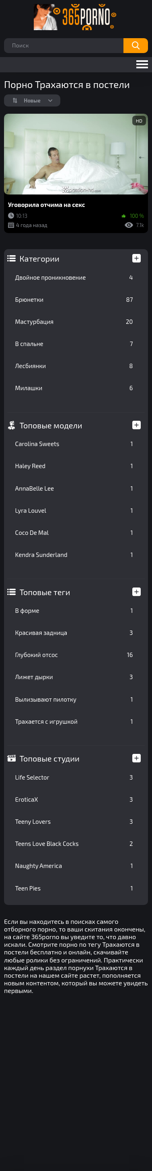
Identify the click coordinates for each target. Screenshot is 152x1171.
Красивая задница (74, 632)
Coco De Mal (74, 532)
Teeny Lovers (74, 821)
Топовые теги (45, 592)
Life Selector (74, 777)
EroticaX (74, 799)
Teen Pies (74, 888)
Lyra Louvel (74, 510)
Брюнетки (74, 299)
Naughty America (74, 865)
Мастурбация (74, 321)
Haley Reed (74, 465)
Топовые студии (50, 758)
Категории (40, 258)
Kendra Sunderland (74, 554)
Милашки (74, 387)
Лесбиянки (74, 365)
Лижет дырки (74, 676)
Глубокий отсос (74, 654)
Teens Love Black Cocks (74, 843)
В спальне (74, 343)
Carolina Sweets (74, 443)
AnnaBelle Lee (74, 488)
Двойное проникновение (74, 277)
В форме (74, 610)
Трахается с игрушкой (74, 721)
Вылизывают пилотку (74, 699)
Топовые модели (51, 425)
